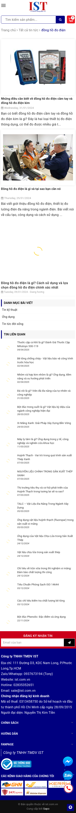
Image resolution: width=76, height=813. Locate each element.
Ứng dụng (8, 316)
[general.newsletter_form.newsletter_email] (32, 642)
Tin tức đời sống (12, 323)
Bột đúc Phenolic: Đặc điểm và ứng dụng (41, 616)
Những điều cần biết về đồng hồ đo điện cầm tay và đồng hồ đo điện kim (36, 101)
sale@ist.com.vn (23, 691)
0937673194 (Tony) (38, 674)
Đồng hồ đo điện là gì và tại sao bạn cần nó (31, 189)
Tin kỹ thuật (9, 309)
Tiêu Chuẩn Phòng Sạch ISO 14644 (38, 584)
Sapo (46, 808)
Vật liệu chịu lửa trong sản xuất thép (38, 552)
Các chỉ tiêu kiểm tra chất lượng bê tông (41, 600)
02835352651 (23, 685)
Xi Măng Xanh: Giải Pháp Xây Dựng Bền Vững (44, 423)
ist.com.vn (22, 679)
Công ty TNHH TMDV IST (23, 752)
